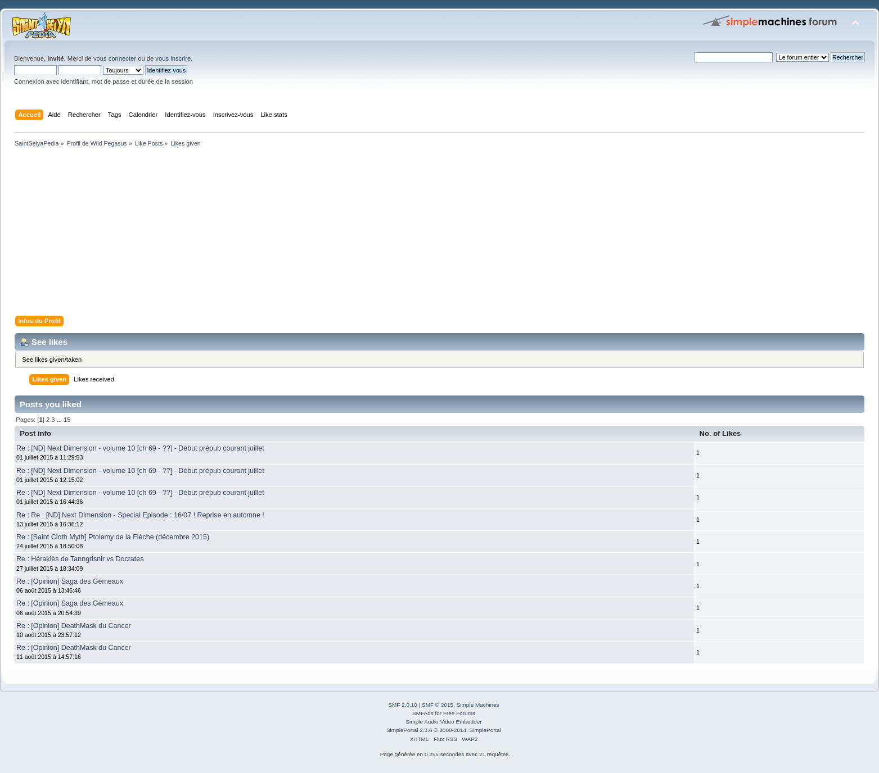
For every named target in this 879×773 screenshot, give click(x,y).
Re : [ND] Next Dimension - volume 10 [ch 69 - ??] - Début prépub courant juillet (140, 448)
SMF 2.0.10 (402, 705)
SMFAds (423, 713)
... (60, 419)
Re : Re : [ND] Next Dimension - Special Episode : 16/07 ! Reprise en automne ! (140, 515)
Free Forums (459, 713)
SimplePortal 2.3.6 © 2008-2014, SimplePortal (443, 730)
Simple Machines (478, 705)
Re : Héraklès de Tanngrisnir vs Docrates (79, 559)
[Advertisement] (348, 233)
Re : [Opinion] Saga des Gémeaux (69, 581)
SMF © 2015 (437, 705)
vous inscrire (173, 58)
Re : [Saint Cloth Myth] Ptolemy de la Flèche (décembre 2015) (112, 537)
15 (67, 419)
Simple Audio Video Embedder (443, 722)
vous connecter (114, 58)
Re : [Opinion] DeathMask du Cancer (73, 626)
